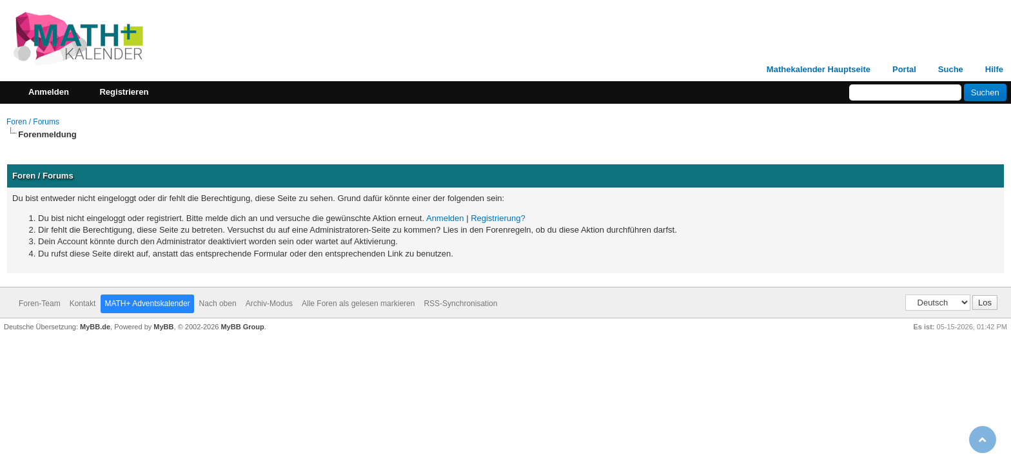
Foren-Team (40, 303)
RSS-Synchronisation (460, 303)
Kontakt (83, 303)
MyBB (163, 327)
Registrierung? (498, 218)
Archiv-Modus (269, 303)
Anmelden (445, 218)
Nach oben (218, 303)
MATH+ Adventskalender (147, 303)
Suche (950, 69)
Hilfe (994, 69)
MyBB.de (95, 327)
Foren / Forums (32, 121)
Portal (904, 69)
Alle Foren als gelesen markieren (358, 303)
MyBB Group (242, 327)
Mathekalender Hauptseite (818, 69)
